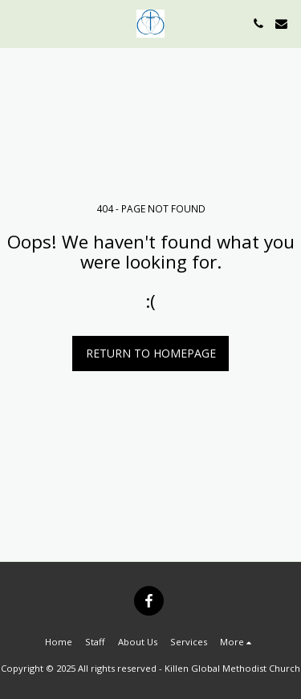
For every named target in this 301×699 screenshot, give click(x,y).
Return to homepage (151, 353)
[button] (17, 22)
